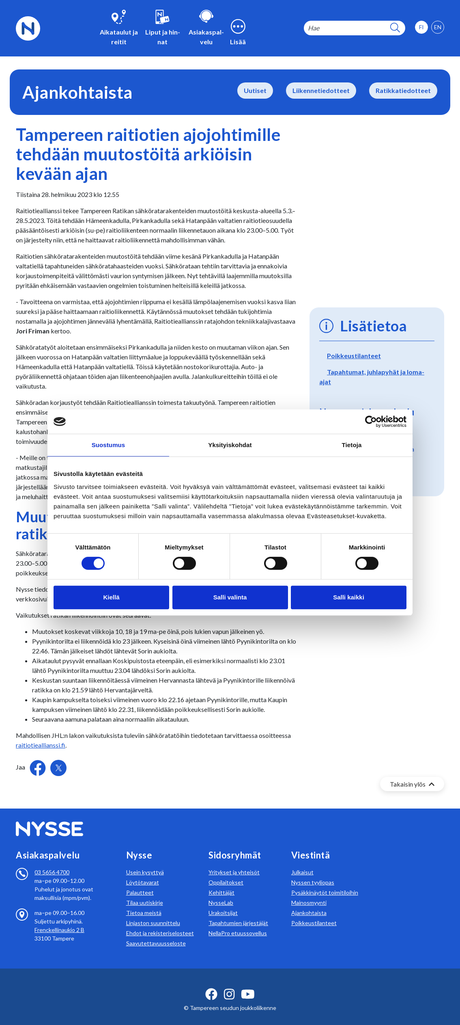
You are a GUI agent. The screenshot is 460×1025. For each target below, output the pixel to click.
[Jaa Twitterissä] (58, 768)
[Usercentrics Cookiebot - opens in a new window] (370, 421)
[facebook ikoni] (211, 984)
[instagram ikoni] (229, 984)
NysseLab (221, 892)
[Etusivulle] (28, 27)
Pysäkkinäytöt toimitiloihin (324, 882)
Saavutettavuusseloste (156, 933)
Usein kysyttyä (145, 862)
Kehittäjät (221, 882)
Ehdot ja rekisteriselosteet (160, 923)
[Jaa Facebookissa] (38, 767)
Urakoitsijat (223, 903)
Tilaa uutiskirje (144, 892)
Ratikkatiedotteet (403, 90)
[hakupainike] (395, 28)
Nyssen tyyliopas (312, 872)
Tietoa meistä (143, 903)
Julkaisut (302, 862)
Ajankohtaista (309, 903)
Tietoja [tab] (352, 444)
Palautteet (140, 882)
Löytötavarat (142, 872)
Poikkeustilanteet (354, 355)
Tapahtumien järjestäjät (238, 913)
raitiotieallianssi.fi (40, 745)
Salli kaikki (348, 597)
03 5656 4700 (51, 862)
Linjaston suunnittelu (153, 913)
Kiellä (111, 597)
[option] (437, 27)
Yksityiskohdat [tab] (229, 444)
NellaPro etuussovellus (238, 923)
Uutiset (255, 90)
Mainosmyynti (309, 892)
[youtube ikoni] (248, 984)
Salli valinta (230, 597)
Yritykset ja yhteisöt (234, 862)
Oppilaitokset (226, 872)
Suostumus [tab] (108, 444)
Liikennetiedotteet (321, 90)
